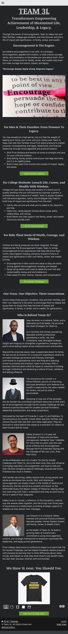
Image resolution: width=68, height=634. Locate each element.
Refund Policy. (8, 627)
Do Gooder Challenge (34, 281)
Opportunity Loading (34, 173)
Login (63, 621)
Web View (61, 624)
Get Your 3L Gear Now (34, 613)
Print (5, 621)
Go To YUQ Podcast (34, 226)
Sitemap (14, 621)
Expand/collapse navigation (34, 3)
